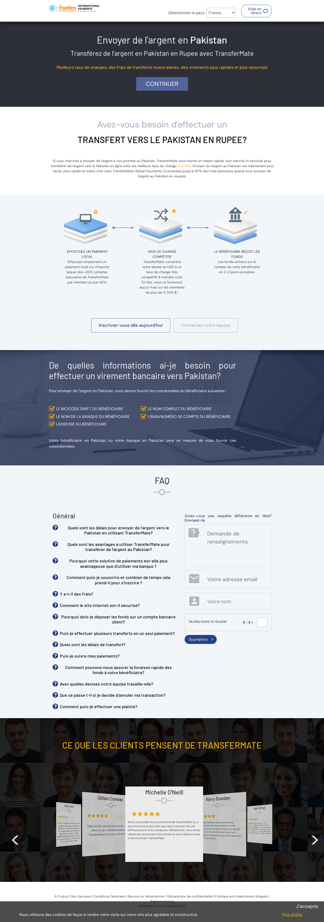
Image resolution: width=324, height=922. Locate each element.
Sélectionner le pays (186, 12)
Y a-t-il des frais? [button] (76, 594)
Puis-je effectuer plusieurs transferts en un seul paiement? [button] (117, 633)
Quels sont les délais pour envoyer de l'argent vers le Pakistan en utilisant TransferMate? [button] (118, 530)
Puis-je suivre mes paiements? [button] (90, 656)
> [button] (314, 837)
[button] (256, 11)
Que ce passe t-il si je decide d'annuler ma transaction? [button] (113, 695)
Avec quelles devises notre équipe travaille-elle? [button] (106, 684)
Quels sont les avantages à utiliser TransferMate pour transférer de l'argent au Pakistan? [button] (118, 547)
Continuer (162, 84)
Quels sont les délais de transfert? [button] (93, 644)
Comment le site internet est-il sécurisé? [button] (100, 605)
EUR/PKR (184, 166)
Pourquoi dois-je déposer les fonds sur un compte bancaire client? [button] (118, 619)
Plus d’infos (292, 914)
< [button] (15, 837)
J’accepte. (307, 906)
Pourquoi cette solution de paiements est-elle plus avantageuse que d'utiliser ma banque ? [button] (118, 563)
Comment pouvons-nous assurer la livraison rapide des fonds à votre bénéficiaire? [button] (118, 670)
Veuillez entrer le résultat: (208, 621)
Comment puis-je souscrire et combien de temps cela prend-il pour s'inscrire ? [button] (118, 580)
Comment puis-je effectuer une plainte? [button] (98, 706)
